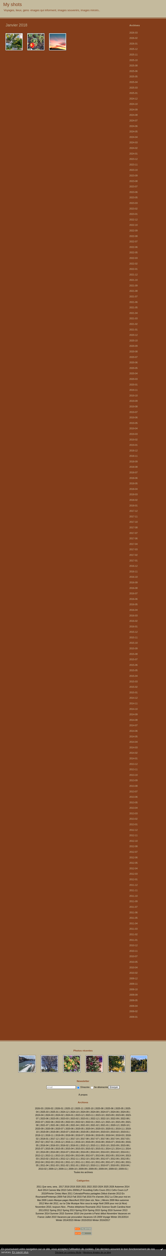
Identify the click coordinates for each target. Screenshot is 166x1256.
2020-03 (133, 379)
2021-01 (133, 330)
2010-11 (133, 951)
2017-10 (133, 522)
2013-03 (133, 813)
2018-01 (133, 505)
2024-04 (133, 137)
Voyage (106, 1217)
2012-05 (133, 863)
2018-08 (133, 467)
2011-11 (133, 890)
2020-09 (133, 346)
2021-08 (133, 291)
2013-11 (133, 769)
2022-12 (133, 220)
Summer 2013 (120, 1210)
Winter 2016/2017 (101, 1220)
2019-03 (133, 434)
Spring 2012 (56, 1210)
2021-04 (133, 313)
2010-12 (133, 945)
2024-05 (133, 131)
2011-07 (133, 907)
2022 (89, 1187)
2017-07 (133, 533)
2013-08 (133, 786)
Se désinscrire (99, 1087)
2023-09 (133, 175)
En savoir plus (20, 1252)
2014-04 (133, 742)
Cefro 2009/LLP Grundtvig (80, 1190)
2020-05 (133, 368)
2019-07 (133, 412)
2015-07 (133, 659)
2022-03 (133, 258)
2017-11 (133, 516)
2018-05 (133, 483)
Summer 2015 (57, 1213)
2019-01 (133, 445)
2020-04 (133, 373)
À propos (83, 1095)
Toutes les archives (83, 1172)
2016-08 (133, 588)
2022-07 (133, 241)
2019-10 (133, 395)
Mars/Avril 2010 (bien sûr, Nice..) (85, 1200)
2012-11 (133, 835)
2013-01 (133, 824)
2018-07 (133, 472)
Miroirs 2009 (108, 1200)
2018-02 (133, 500)
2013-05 (133, 802)
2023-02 (133, 209)
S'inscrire (83, 1087)
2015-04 (133, 676)
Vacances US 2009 (92, 1217)
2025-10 (133, 60)
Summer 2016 (72, 1213)
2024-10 (133, 104)
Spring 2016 (107, 1210)
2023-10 (133, 170)
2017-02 (133, 555)
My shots (12, 4)
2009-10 (133, 989)
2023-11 (133, 164)
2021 (83, 1187)
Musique (75, 1203)
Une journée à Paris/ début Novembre (98, 1213)
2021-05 (133, 307)
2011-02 (133, 934)
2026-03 (133, 33)
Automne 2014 (122, 1187)
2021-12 (133, 275)
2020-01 (133, 385)
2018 (66, 1187)
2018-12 (133, 450)
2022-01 (133, 269)
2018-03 (133, 494)
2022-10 (133, 225)
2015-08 (133, 654)
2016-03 (133, 615)
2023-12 (133, 159)
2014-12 (133, 698)
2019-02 (133, 440)
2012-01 (133, 879)
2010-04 (133, 967)
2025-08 (133, 65)
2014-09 (133, 714)
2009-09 (133, 995)
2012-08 (133, 846)
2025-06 (133, 71)
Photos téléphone (76, 1207)
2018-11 (133, 456)
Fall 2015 (77, 1197)
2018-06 (133, 478)
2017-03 (133, 549)
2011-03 (133, 929)
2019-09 (133, 401)
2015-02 (133, 687)
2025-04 (133, 82)
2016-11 (133, 571)
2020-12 (133, 335)
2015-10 (133, 643)
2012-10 (133, 841)
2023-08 (133, 181)
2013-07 (133, 791)
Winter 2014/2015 (65, 1220)
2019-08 (133, 406)
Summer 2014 (43, 1213)
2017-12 (133, 511)
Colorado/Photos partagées (87, 1193)
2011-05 (133, 918)
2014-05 (133, 736)
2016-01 (133, 626)
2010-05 (133, 962)
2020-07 (133, 357)
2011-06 (133, 912)
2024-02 (133, 148)
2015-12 (133, 632)
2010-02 (133, 973)
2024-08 (133, 115)
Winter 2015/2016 (83, 1220)
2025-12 (133, 49)
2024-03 (133, 142)
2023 (94, 1187)
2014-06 (133, 731)
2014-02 (133, 753)
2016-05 (133, 604)
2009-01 (133, 1017)
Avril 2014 (43, 1190)
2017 (61, 1187)
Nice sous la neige (89, 1203)
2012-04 (133, 868)
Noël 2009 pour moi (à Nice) (113, 1203)
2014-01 (133, 758)
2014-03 (133, 747)
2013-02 (133, 819)
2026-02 (133, 38)
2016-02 (133, 621)
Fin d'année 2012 (100, 1197)
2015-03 (133, 681)
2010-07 (133, 956)
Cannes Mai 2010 (57, 1190)
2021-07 (133, 296)
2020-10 (133, 340)
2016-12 (133, 566)
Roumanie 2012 (93, 1207)
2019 (72, 1187)
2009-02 (133, 1011)
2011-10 (133, 896)
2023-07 (133, 186)
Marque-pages (61, 1200)
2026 (111, 1187)
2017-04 (133, 544)
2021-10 (133, 280)
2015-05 (133, 670)
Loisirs (50, 1200)
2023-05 (133, 197)
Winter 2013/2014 (119, 1217)
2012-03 (133, 874)
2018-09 (133, 461)
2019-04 (133, 428)
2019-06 (133, 417)
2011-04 (133, 923)
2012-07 (133, 852)
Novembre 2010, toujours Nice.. (51, 1207)
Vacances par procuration (69, 1217)
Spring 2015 (94, 1210)
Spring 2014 (81, 1210)
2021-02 (133, 324)
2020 (78, 1187)
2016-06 (133, 599)
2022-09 (133, 230)
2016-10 (133, 577)
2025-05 (133, 76)
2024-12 (133, 99)
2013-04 (133, 808)
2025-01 (133, 93)
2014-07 (133, 725)
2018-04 (133, 489)
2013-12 (133, 764)
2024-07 (133, 120)
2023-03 (133, 203)
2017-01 (133, 560)
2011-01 (133, 940)
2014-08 (133, 720)
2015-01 (133, 692)
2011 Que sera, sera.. (47, 1187)
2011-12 (133, 885)
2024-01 (133, 154)
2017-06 (133, 538)
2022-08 (133, 236)
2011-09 (133, 901)
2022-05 (133, 252)
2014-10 (133, 709)
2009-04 (133, 1006)
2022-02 (133, 264)
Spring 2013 (68, 1210)
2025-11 (133, 54)
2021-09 (133, 285)
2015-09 (133, 648)
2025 (106, 1187)
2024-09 (133, 109)
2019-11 (133, 390)
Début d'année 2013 (111, 1193)
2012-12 (133, 830)
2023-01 (133, 214)
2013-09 (133, 780)
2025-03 (133, 88)
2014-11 (133, 703)
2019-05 (133, 423)
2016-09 (133, 582)
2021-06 (133, 302)
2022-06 (133, 247)
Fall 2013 (67, 1197)
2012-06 (133, 857)
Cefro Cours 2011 (102, 1190)
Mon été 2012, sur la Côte (57, 1203)
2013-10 (133, 775)
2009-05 (133, 1000)
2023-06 (133, 192)
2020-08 (133, 351)
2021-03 (133, 318)
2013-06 (133, 797)
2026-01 (133, 44)
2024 (100, 1187)
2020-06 (133, 362)
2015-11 (133, 637)
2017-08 (133, 527)
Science (106, 1207)
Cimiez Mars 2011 (64, 1193)
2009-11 (133, 984)
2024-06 (133, 126)
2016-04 (133, 610)
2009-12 (133, 978)
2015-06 (133, 665)
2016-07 (133, 593)
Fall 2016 (87, 1197)
